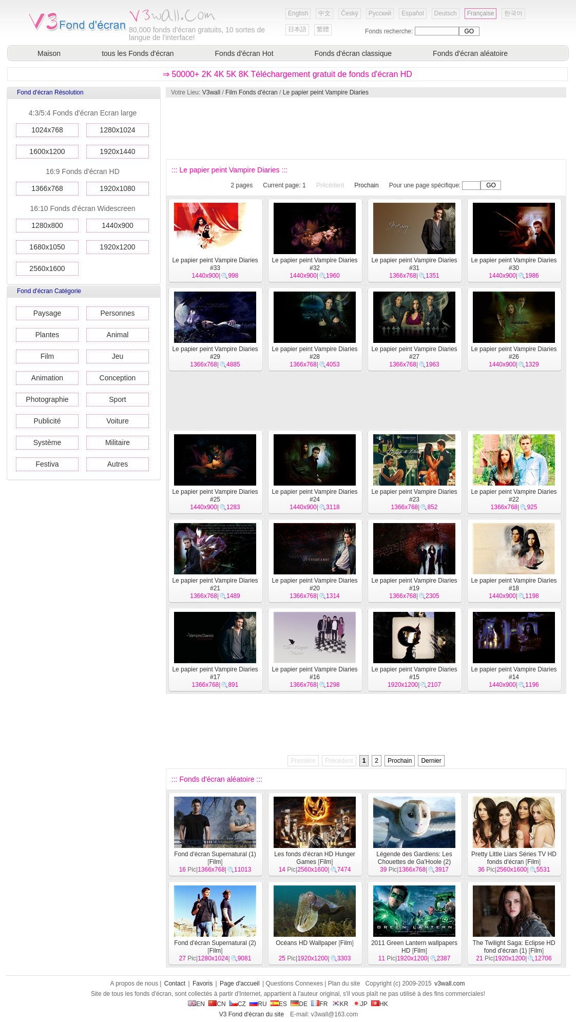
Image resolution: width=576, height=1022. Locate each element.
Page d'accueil (240, 983)
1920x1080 (117, 188)
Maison (49, 53)
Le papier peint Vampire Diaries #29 (215, 352)
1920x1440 (117, 151)
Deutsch (445, 13)
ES (279, 1004)
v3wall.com (449, 983)
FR (319, 1004)
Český (349, 13)
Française (480, 13)
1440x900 (117, 225)
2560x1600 (47, 268)
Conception (118, 378)
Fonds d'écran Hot (244, 53)
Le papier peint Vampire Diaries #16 (314, 673)
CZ (237, 1004)
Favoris (203, 983)
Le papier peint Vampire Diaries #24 (314, 495)
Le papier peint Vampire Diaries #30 (513, 264)
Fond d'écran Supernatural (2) (215, 943)
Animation (47, 378)
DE (299, 1004)
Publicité (47, 421)
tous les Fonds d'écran (138, 53)
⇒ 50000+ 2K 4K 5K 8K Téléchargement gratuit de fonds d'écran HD (287, 74)
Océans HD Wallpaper (306, 943)
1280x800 (47, 225)
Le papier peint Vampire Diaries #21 (215, 584)
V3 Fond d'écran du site (251, 1014)
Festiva (47, 464)
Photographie (47, 399)
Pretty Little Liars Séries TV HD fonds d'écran (513, 858)
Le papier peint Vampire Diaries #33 (215, 264)
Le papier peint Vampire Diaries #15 (414, 673)
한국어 (513, 13)
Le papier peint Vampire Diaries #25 (215, 495)
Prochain (366, 185)
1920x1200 (117, 247)
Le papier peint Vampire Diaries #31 (414, 264)
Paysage (47, 313)
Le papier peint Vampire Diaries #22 (513, 495)
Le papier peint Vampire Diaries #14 (513, 673)
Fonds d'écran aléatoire (470, 53)
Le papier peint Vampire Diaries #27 (414, 352)
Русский (380, 13)
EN (196, 1004)
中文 (324, 13)
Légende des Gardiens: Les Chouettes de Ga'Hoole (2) (414, 858)
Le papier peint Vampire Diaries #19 (414, 584)
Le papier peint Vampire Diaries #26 (513, 352)
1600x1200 (47, 151)
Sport (117, 399)
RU (257, 1004)
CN (216, 1004)
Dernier (431, 760)
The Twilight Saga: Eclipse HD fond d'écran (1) (513, 946)
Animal (118, 335)
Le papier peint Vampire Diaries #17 (215, 673)
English (298, 13)
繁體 (323, 29)
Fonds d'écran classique (353, 53)
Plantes (47, 335)
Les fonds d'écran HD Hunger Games (314, 858)
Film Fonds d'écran (251, 92)
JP (360, 1004)
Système (47, 442)
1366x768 (47, 188)
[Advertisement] (365, 128)
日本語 (297, 29)
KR (340, 1004)
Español (412, 13)
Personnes (118, 313)
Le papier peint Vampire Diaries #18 (513, 584)
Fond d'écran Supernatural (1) (215, 854)
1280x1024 (117, 130)
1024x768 (47, 130)
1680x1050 (47, 247)
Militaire (117, 442)
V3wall (211, 92)
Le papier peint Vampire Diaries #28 (314, 352)
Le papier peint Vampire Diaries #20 (314, 584)
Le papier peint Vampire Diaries (326, 92)
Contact (174, 983)
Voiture (117, 421)
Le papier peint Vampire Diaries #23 (414, 495)
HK (379, 1004)
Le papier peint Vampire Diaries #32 (314, 264)
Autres (117, 464)
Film (47, 356)
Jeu (118, 356)
